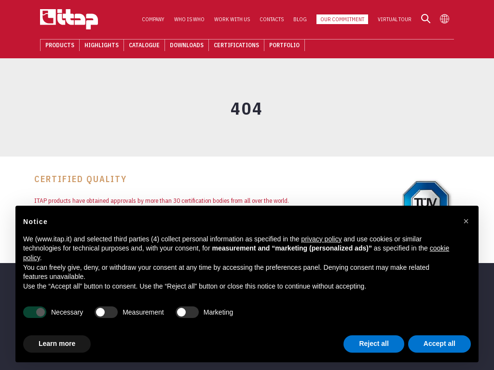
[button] (466, 221)
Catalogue (138, 45)
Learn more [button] (57, 343)
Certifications (230, 45)
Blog (306, 19)
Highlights (96, 45)
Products (54, 45)
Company (159, 19)
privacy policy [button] (321, 239)
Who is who (195, 19)
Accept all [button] (439, 343)
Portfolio (278, 45)
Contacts (277, 19)
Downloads (181, 45)
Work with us (238, 19)
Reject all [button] (373, 343)
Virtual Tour (400, 19)
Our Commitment (348, 19)
